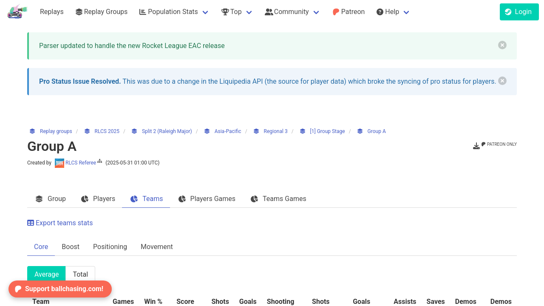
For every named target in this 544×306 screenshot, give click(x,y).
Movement (157, 247)
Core (41, 247)
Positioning (110, 247)
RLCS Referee (79, 163)
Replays (52, 12)
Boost (70, 247)
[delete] (502, 45)
